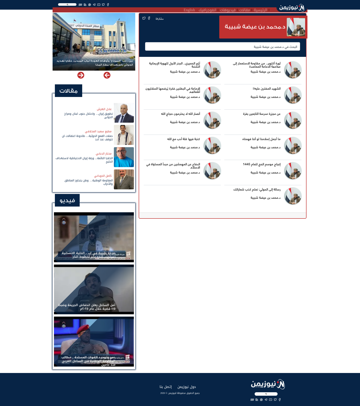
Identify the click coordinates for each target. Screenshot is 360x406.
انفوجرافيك (207, 9)
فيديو (67, 200)
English (189, 9)
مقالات (244, 9)
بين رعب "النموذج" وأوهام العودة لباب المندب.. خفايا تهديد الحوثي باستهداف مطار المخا (94, 62)
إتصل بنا (166, 386)
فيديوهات (228, 9)
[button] (80, 75)
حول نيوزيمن (186, 386)
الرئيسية (260, 9)
